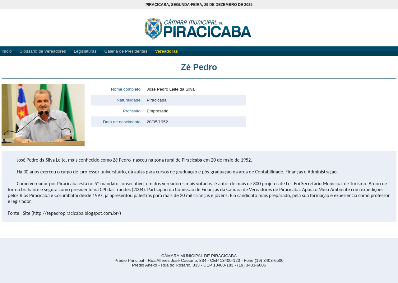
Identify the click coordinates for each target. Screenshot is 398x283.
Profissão (132, 111)
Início (7, 51)
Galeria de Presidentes (125, 51)
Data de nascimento (122, 122)
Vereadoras (166, 51)
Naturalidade (129, 100)
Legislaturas (85, 51)
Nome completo (126, 89)
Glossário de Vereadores (43, 51)
